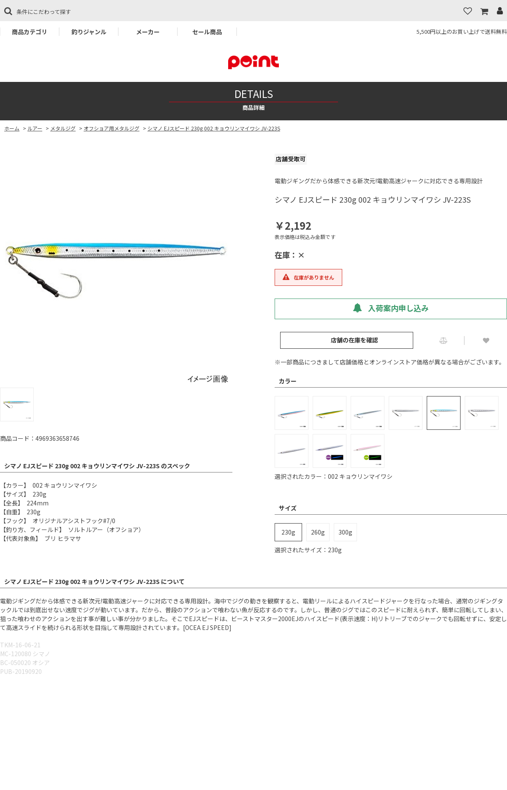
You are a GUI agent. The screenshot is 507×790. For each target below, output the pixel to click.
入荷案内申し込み (391, 307)
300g (345, 532)
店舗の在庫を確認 (354, 340)
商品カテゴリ (29, 31)
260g (318, 532)
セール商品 (207, 31)
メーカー (148, 31)
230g (288, 532)
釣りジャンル (88, 31)
